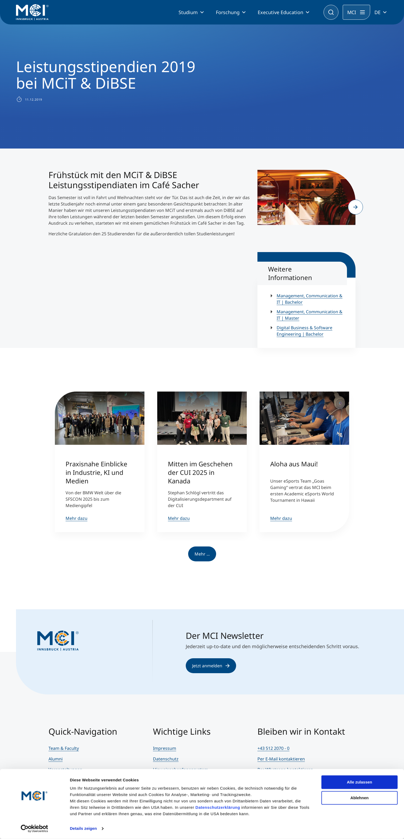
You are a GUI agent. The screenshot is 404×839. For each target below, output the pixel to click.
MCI (351, 12)
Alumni (56, 759)
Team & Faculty (64, 748)
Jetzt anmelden (211, 666)
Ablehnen (359, 797)
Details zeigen (83, 828)
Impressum (164, 748)
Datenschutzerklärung (217, 807)
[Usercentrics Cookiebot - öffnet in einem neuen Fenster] (34, 829)
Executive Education (280, 12)
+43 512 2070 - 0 (273, 748)
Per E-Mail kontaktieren (281, 759)
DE (377, 12)
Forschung (228, 12)
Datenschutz (166, 759)
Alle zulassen (359, 782)
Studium (188, 12)
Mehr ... (202, 554)
